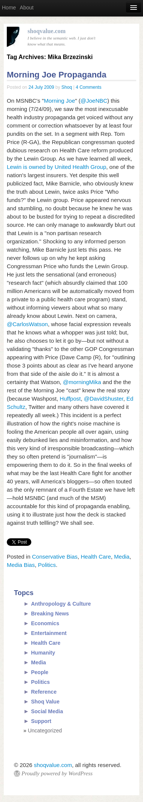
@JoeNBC (93, 100)
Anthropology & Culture (61, 604)
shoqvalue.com (53, 765)
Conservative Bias (55, 556)
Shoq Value (45, 702)
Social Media (47, 711)
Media (121, 556)
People (39, 672)
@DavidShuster (103, 398)
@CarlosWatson (27, 324)
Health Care (96, 556)
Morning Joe (59, 100)
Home (9, 8)
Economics (45, 623)
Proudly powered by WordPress (57, 773)
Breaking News (50, 614)
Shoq (67, 87)
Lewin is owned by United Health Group (56, 167)
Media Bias (21, 565)
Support (41, 721)
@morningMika (82, 382)
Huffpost (70, 398)
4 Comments (88, 87)
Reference (44, 692)
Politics (47, 565)
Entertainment (48, 633)
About (27, 8)
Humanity (43, 653)
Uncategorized (45, 731)
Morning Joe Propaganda (56, 74)
